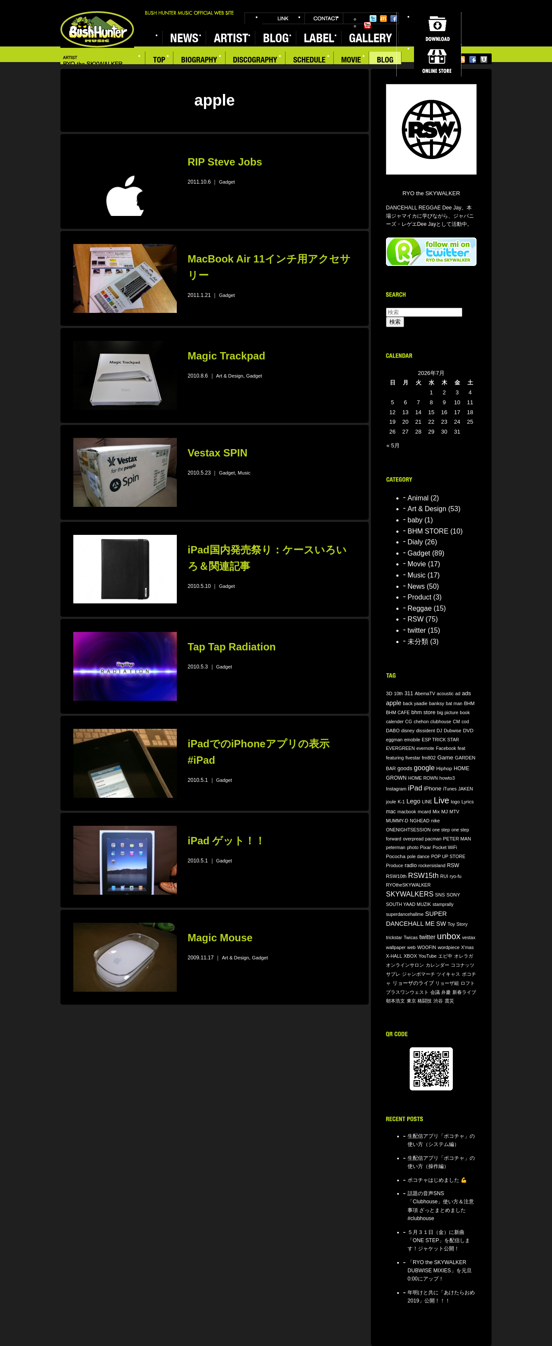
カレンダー (437, 965)
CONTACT (324, 18)
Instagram (396, 788)
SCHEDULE (309, 61)
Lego (413, 801)
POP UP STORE (448, 856)
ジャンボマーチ (418, 974)
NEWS (184, 37)
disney (407, 730)
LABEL (318, 37)
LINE (427, 801)
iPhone (433, 788)
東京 (411, 1000)
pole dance (418, 856)
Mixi (383, 18)
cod (465, 721)
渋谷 (438, 1000)
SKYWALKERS (409, 894)
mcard (424, 811)
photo (413, 847)
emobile (412, 739)
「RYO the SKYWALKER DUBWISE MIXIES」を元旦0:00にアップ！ (440, 1270)
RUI (444, 876)
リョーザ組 (447, 983)
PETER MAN (457, 838)
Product (419, 597)
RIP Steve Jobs (225, 162)
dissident (425, 730)
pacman (433, 838)
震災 (449, 1000)
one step (441, 829)
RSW (415, 619)
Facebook (393, 18)
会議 (435, 992)
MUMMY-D (397, 820)
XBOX (410, 956)
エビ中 (445, 956)
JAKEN (465, 788)
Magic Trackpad (226, 356)
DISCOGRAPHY (255, 61)
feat (461, 748)
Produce (394, 865)
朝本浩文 (395, 1000)
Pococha (395, 856)
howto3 (447, 778)
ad (457, 693)
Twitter (373, 18)
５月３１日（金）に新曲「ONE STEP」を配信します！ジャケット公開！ (439, 1240)
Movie (417, 564)
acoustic (445, 693)
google (424, 767)
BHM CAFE (398, 712)
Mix (436, 811)
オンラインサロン (405, 965)
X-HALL (394, 956)
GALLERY (370, 37)
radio (411, 865)
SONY (453, 894)
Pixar (425, 847)
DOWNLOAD (437, 28)
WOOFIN (426, 947)
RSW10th (396, 876)
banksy (436, 703)
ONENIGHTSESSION (408, 829)
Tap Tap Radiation (232, 647)
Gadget (227, 181)
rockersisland (431, 865)
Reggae (420, 608)
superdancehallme (404, 914)
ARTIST (230, 37)
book (465, 712)
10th (398, 693)
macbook (407, 811)
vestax (468, 937)
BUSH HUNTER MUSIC (97, 29)
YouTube (367, 25)
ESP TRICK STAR (440, 739)
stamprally (443, 904)
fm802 (429, 757)
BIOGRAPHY (199, 61)
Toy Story (457, 924)
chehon (421, 721)
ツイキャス (448, 974)
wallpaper (396, 947)
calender (395, 721)
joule (391, 801)
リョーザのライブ (413, 983)
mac (391, 812)
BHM (469, 703)
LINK (283, 18)
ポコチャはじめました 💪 (437, 1180)
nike (435, 820)
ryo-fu (455, 876)
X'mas (467, 947)
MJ (444, 811)
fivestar (412, 757)
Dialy (415, 542)
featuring (395, 757)
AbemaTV (425, 693)
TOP (159, 61)
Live (441, 800)
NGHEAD (420, 820)
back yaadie (415, 703)
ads (466, 693)
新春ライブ (464, 992)
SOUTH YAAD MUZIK (408, 904)
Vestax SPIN (218, 453)
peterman (395, 847)
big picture (447, 712)
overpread (413, 838)
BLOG (275, 37)
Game (445, 757)
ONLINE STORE (437, 60)
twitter (417, 630)
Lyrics (467, 801)
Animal (418, 498)
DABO (393, 730)
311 (409, 693)
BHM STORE (428, 531)
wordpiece (449, 947)
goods (405, 768)
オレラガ (463, 956)
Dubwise (452, 730)
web (411, 947)
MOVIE (351, 61)
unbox (449, 936)
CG (408, 721)
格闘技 (424, 1000)
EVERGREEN (400, 748)
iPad (415, 788)
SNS (440, 894)
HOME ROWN (423, 778)
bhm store (423, 712)
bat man (454, 703)
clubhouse (441, 721)
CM (456, 721)
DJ (439, 730)
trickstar (394, 937)
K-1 (401, 801)
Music (244, 472)
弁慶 (446, 992)
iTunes (450, 788)
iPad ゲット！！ (226, 840)
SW (441, 923)
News (416, 586)
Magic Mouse (220, 937)
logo (455, 801)
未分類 (418, 641)
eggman (394, 739)
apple (393, 703)
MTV (454, 811)
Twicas (411, 937)
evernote (425, 748)
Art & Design (229, 375)
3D (389, 693)
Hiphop (444, 768)
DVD (468, 730)
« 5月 (393, 445)
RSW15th (423, 875)
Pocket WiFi (445, 847)
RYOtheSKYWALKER (408, 884)
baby (415, 520)
